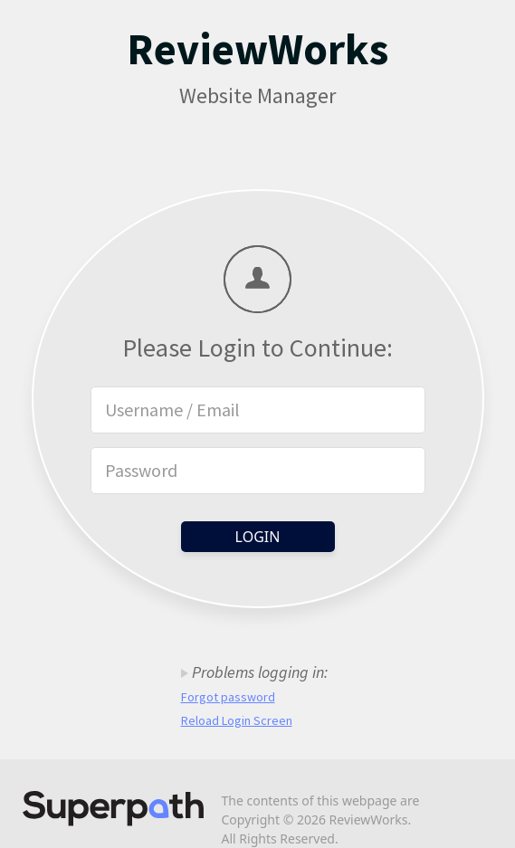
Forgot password (228, 697)
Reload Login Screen (236, 720)
